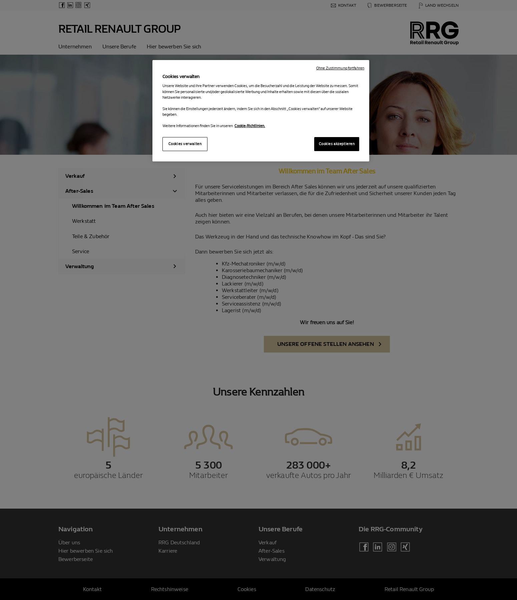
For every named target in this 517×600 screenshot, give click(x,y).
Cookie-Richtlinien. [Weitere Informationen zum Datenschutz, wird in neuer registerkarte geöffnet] (249, 126)
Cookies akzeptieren (337, 144)
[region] (260, 110)
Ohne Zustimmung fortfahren (340, 68)
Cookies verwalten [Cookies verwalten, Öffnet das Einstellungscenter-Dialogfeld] (185, 144)
